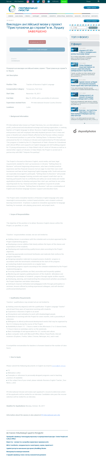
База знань (19, 16)
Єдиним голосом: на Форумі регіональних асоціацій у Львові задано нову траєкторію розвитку (84, 83)
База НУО (78, 16)
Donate (64, 1)
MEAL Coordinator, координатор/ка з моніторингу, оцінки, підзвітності (29, 445)
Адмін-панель (91, 7)
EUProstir (55, 1)
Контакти (94, 16)
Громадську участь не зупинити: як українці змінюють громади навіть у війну (82, 97)
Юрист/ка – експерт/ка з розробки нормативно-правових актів (27, 442)
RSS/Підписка (19, 1)
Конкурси (53, 16)
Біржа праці (61, 16)
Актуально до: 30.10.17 (37, 42)
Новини (10, 16)
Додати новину (91, 21)
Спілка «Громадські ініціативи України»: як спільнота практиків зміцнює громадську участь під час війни (83, 67)
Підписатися (93, 27)
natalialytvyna (15, 61)
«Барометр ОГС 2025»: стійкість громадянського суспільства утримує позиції (83, 52)
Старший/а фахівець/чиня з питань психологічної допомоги (26, 455)
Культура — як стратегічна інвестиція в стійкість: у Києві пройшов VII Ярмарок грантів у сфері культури (84, 112)
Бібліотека (69, 16)
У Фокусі (27, 16)
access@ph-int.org (58, 366)
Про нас (8, 1)
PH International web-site (50, 415)
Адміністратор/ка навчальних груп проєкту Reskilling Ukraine (26, 448)
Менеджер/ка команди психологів (17, 451)
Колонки (44, 16)
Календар (36, 16)
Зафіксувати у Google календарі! (37, 49)
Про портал (86, 16)
